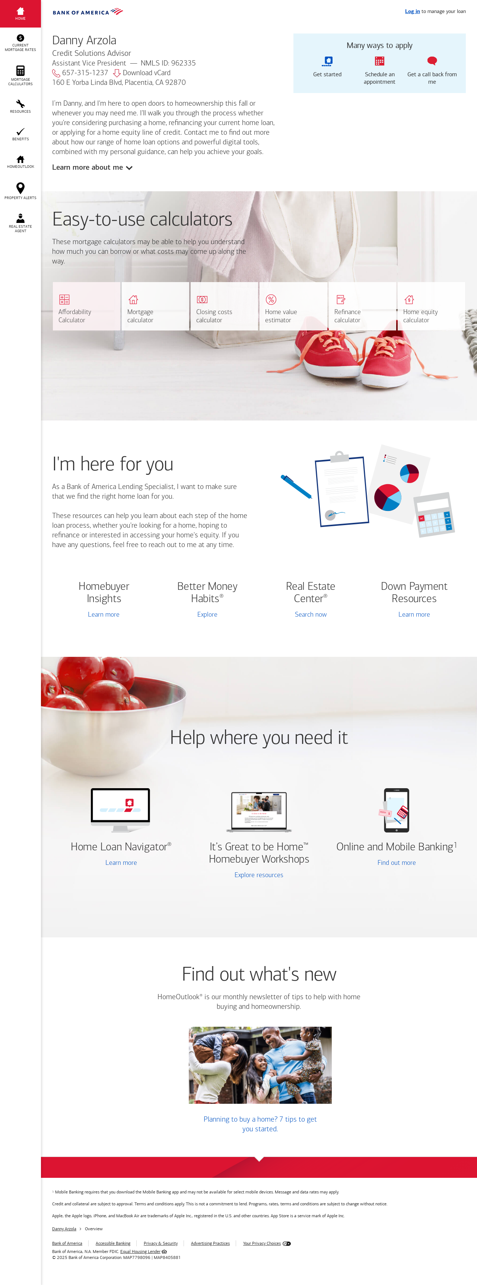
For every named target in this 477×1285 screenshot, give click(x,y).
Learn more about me (87, 167)
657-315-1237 (80, 73)
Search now (311, 614)
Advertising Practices (210, 1243)
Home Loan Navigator (121, 847)
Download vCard (142, 73)
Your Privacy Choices (262, 1243)
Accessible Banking (113, 1243)
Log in (412, 12)
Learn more (104, 614)
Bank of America (67, 1243)
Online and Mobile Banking (395, 847)
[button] (20, 43)
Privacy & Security (161, 1243)
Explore (207, 614)
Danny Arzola (64, 1228)
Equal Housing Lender (140, 1251)
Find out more (375, 864)
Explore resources (259, 875)
